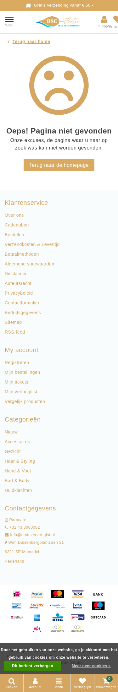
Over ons (14, 215)
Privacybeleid (19, 293)
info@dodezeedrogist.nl (30, 535)
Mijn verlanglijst (21, 391)
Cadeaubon (17, 224)
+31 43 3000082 (22, 527)
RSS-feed (15, 332)
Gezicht (13, 451)
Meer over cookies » (91, 666)
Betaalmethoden (22, 254)
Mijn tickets (16, 381)
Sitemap (13, 322)
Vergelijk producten (25, 401)
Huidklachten (18, 490)
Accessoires (17, 441)
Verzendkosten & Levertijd (32, 244)
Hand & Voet (18, 470)
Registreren (17, 362)
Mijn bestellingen (22, 372)
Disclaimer (16, 273)
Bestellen (14, 234)
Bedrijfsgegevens (23, 312)
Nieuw (11, 431)
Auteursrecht (18, 283)
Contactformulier (22, 302)
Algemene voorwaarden (29, 263)
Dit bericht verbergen (32, 666)
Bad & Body (17, 480)
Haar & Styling (20, 461)
